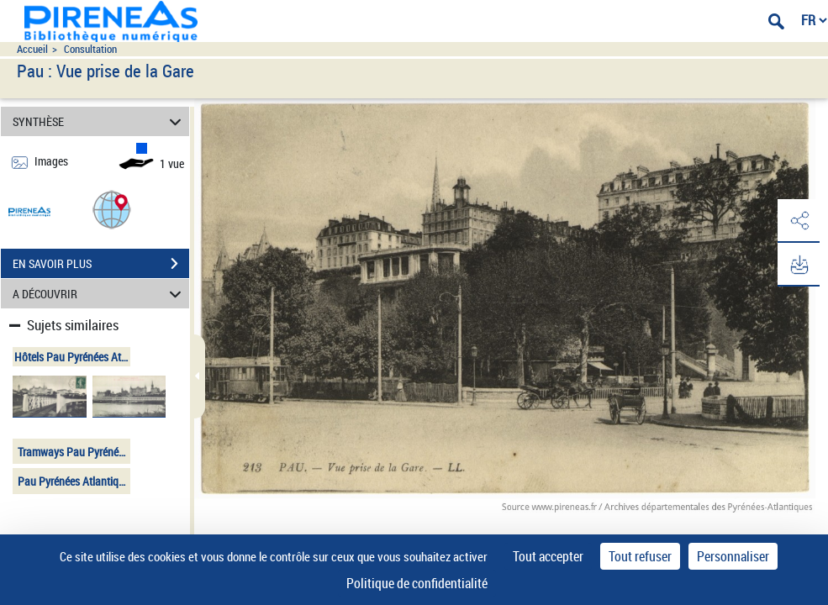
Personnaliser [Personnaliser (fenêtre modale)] (733, 556)
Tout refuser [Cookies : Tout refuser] (640, 556)
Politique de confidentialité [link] (417, 583)
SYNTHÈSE (100, 121)
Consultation (90, 49)
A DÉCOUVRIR (100, 293)
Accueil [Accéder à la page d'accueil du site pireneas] (32, 49)
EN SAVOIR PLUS (101, 264)
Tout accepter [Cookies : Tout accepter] (548, 556)
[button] (112, 209)
